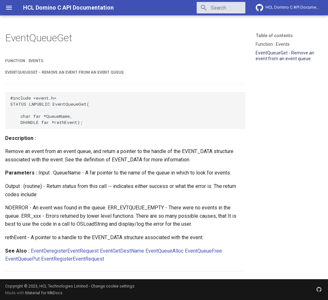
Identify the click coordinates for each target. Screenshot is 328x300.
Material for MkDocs (43, 292)
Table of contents (274, 35)
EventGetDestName (122, 251)
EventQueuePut (22, 259)
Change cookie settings (113, 286)
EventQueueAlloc (164, 251)
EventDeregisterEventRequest (65, 251)
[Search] (207, 7)
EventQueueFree (203, 251)
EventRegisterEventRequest (72, 259)
